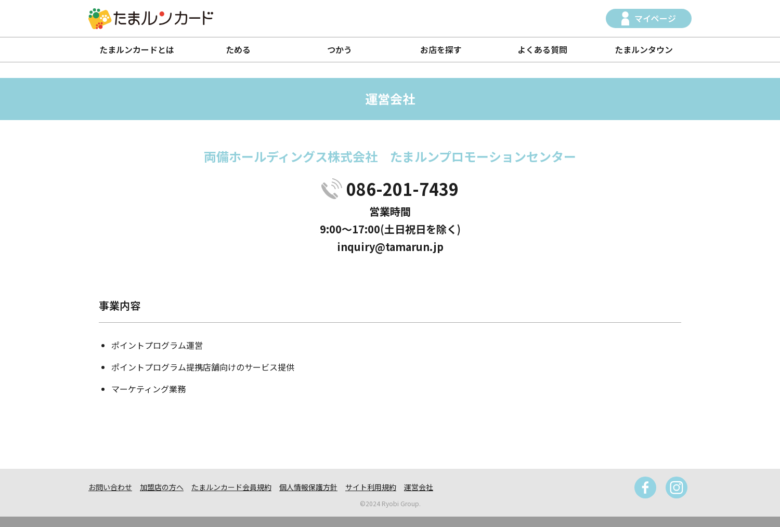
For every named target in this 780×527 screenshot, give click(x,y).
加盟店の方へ (162, 487)
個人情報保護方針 (308, 487)
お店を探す (441, 49)
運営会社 (418, 487)
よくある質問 (542, 49)
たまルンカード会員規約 (231, 487)
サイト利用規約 (370, 487)
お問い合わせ (110, 487)
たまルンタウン (644, 49)
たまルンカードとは (136, 49)
